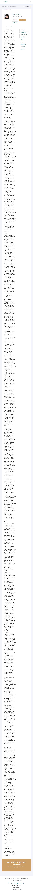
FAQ (6, 878)
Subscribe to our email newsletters (16, 863)
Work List (25, 30)
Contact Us (11, 878)
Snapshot (15, 19)
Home (3, 6)
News (22, 39)
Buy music (25, 37)
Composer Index (13, 6)
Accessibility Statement (16, 880)
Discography (23, 46)
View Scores (25, 32)
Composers (7, 6)
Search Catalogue (27, 6)
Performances (23, 41)
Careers (17, 878)
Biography (22, 19)
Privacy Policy (24, 878)
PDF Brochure (25, 35)
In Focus (15, 22)
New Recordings (23, 44)
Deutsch (10, 26)
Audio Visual (23, 48)
